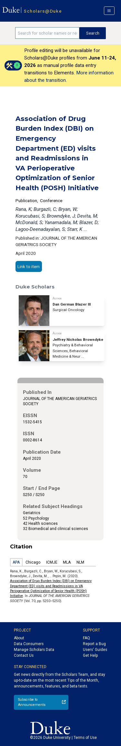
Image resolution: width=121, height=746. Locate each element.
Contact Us (24, 655)
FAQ (86, 638)
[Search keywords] (47, 33)
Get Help (90, 655)
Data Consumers (29, 644)
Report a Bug (94, 644)
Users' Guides (95, 649)
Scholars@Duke (43, 11)
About (19, 638)
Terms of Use (85, 737)
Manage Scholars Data (34, 649)
